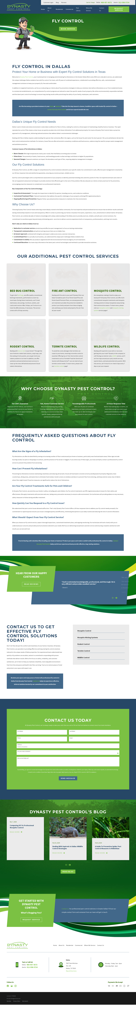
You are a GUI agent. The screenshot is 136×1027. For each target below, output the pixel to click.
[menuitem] (9, 1001)
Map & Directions (71, 971)
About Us (61, 945)
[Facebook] (8, 986)
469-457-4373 (106, 2)
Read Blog (68, 871)
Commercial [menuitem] (69, 9)
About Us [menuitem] (49, 9)
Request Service (118, 9)
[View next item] (70, 865)
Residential (69, 945)
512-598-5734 (123, 2)
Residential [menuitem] (59, 9)
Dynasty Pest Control (26, 77)
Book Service (68, 29)
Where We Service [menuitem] (89, 9)
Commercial (78, 945)
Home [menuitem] (43, 9)
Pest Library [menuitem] (78, 9)
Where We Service (89, 945)
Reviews (63, 2)
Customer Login (48, 2)
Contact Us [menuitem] (101, 9)
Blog (57, 2)
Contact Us (100, 945)
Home (55, 945)
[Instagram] (16, 986)
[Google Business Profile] (12, 986)
